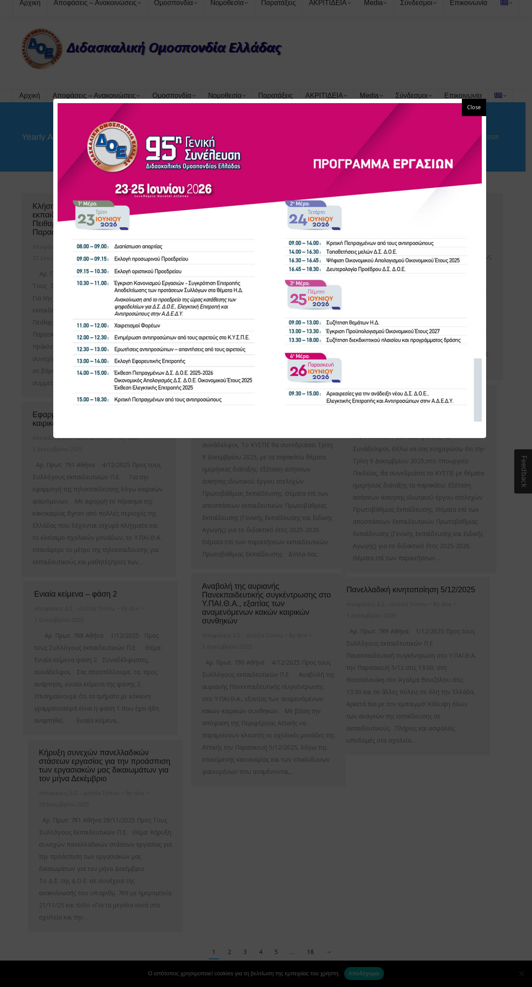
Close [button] (474, 107)
